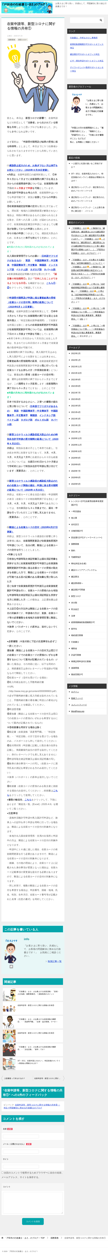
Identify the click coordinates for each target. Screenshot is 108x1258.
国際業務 (11, 40)
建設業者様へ (77, 583)
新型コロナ (22, 40)
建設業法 (75, 577)
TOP (25, 1238)
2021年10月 (76, 373)
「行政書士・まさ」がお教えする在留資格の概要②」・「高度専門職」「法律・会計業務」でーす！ (38, 1020)
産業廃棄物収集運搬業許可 (83, 622)
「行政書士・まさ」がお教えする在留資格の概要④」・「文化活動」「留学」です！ (37, 1048)
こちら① (51, 283)
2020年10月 (76, 451)
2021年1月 (76, 432)
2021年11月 (76, 366)
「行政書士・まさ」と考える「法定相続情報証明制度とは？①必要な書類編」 (88, 287)
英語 (27, 260)
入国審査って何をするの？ (14, 1078)
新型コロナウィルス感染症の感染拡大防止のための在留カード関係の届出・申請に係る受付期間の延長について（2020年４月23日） (32, 485)
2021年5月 (76, 406)
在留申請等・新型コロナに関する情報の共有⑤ (36, 1005)
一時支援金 (76, 511)
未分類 (74, 603)
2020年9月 (76, 458)
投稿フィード (77, 698)
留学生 (74, 629)
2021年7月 (76, 393)
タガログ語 (36, 269)
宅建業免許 (76, 557)
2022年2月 (76, 353)
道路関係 (75, 668)
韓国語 (42, 265)
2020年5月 (76, 484)
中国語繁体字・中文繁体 (24, 265)
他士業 (74, 518)
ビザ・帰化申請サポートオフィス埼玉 (87, 61)
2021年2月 (76, 425)
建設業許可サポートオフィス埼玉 (85, 54)
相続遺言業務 (77, 635)
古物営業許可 (77, 531)
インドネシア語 (47, 415)
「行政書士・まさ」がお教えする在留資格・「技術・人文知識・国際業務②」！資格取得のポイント (38, 993)
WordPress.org (77, 711)
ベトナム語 (22, 269)
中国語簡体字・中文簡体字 (35, 411)
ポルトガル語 (42, 420)
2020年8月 (76, 464)
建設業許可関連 (78, 590)
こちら (28, 799)
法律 (73, 616)
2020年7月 (76, 471)
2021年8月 (76, 386)
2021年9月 (76, 379)
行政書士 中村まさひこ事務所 (84, 38)
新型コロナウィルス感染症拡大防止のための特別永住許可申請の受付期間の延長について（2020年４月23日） (32, 439)
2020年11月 (76, 445)
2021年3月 (76, 419)
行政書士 (75, 642)
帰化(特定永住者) (78, 563)
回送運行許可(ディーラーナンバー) (86, 537)
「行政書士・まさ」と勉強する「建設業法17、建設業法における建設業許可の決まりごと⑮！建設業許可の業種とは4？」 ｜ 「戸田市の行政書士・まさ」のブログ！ (88, 246)
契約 (73, 550)
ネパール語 (49, 269)
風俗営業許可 (77, 674)
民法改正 (75, 609)
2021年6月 (76, 399)
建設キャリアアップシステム (84, 570)
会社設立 (75, 524)
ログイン (75, 692)
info (81, 319)
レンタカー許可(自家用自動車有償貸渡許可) (87, 503)
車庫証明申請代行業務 (81, 661)
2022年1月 (76, 360)
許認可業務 (76, 655)
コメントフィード (79, 705)
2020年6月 (76, 477)
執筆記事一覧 (55, 961)
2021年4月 (76, 412)
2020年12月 (76, 438)
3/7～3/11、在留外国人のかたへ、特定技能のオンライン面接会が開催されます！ (39, 1062)
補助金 (74, 648)
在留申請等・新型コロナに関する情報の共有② (36, 1033)
